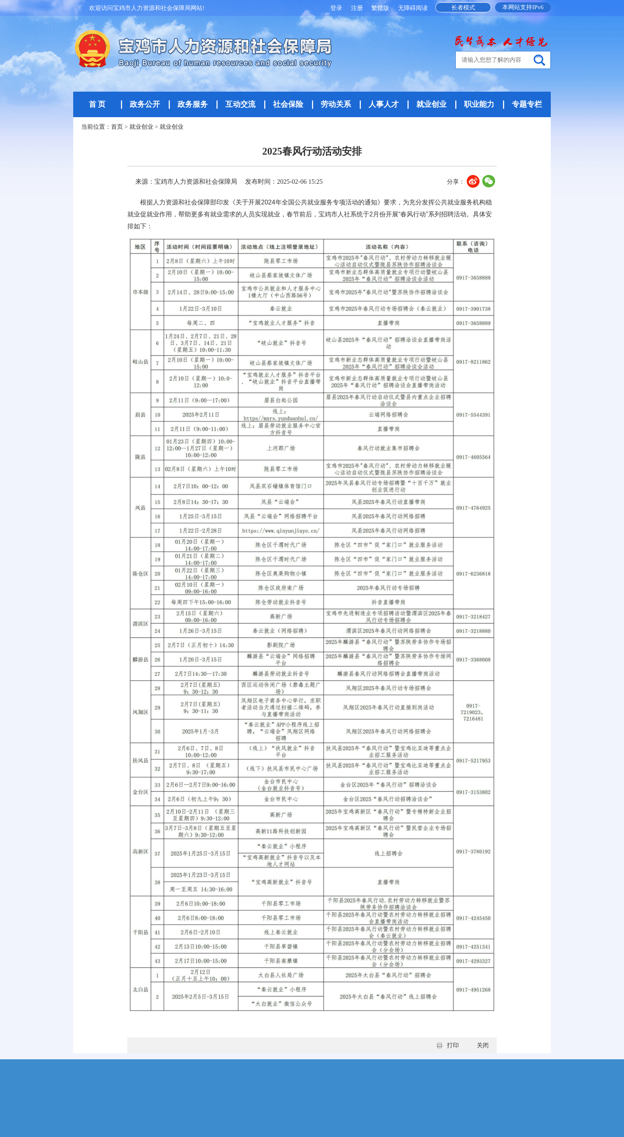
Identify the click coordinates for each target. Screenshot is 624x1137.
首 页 (97, 104)
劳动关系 (336, 104)
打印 (453, 1045)
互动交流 (240, 104)
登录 (337, 8)
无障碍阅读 (413, 8)
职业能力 (479, 104)
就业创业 (431, 104)
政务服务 (192, 104)
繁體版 (380, 8)
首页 (117, 127)
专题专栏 (527, 104)
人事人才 (384, 104)
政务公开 (145, 104)
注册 (358, 8)
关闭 (483, 1045)
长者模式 (463, 7)
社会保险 (288, 104)
